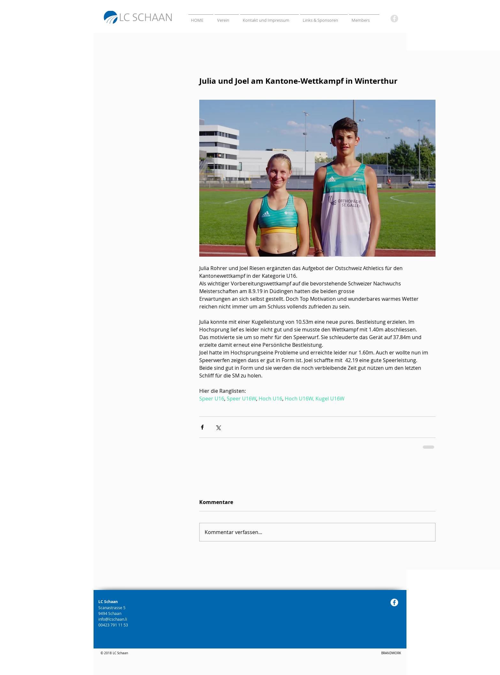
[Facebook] (394, 18)
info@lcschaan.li (112, 619)
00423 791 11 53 (113, 624)
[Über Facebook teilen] (202, 427)
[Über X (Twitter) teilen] (218, 427)
